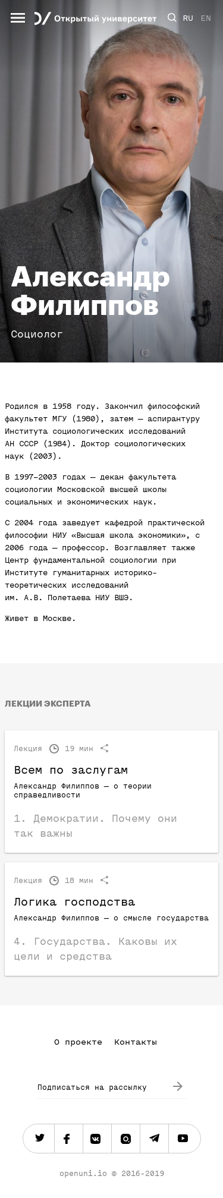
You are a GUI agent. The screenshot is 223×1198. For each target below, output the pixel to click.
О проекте (78, 1042)
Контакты (135, 1042)
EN (205, 18)
